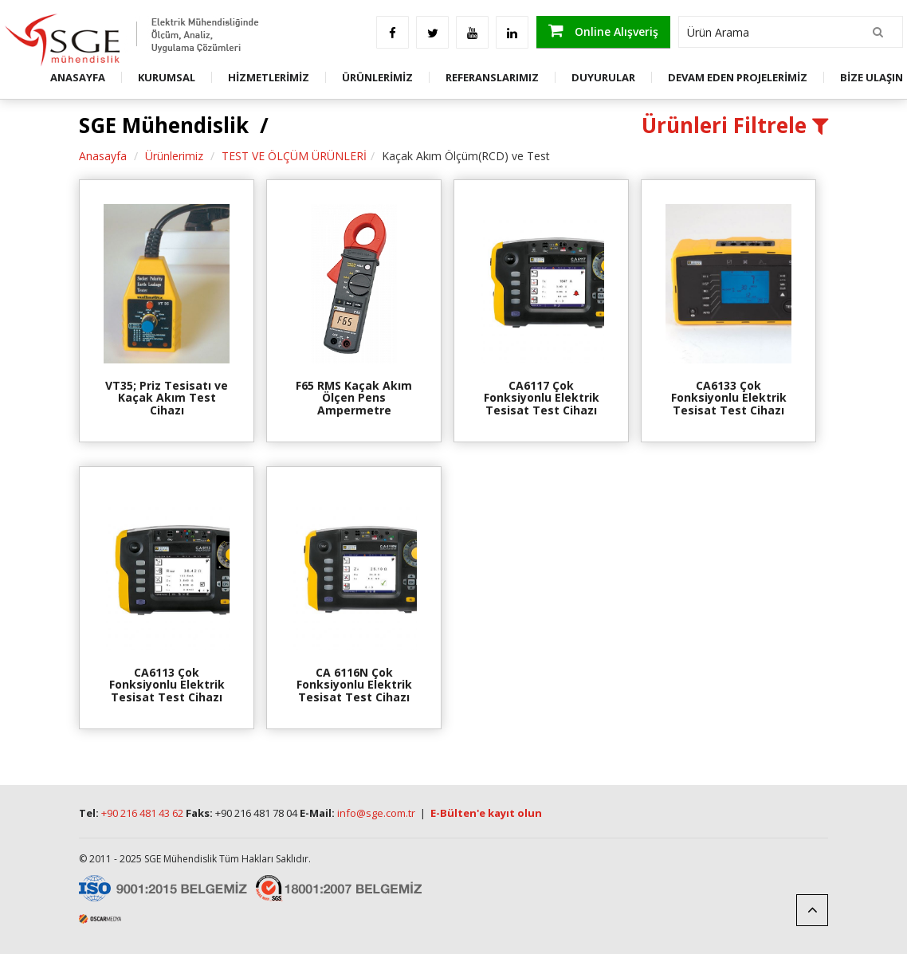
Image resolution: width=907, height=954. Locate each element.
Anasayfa (103, 155)
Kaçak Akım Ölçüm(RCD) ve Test (466, 155)
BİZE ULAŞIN (871, 77)
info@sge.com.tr (376, 813)
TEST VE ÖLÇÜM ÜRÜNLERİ (294, 155)
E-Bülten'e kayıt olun (486, 813)
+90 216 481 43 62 (142, 813)
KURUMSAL (166, 77)
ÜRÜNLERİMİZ (377, 77)
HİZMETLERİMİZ (268, 77)
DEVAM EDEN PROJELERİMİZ (737, 77)
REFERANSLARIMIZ (492, 77)
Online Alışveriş (603, 30)
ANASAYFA (77, 77)
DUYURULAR (603, 77)
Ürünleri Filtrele (735, 125)
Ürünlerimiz (174, 155)
